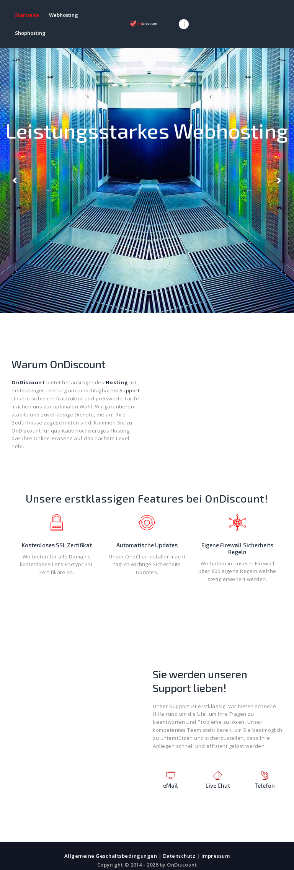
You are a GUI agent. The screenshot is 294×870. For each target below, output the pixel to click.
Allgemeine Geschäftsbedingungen (110, 837)
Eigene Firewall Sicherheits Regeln (237, 530)
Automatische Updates (147, 527)
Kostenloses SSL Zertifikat (57, 527)
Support (129, 372)
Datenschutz (179, 837)
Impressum (215, 837)
